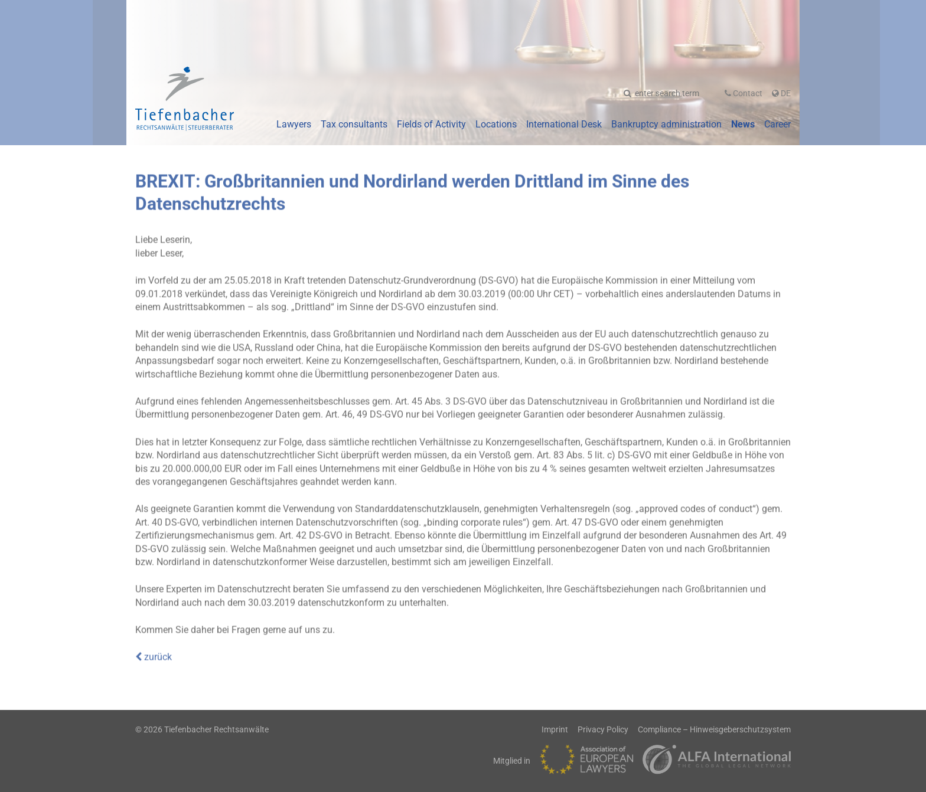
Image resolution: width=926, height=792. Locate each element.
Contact (743, 93)
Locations (496, 124)
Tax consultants (354, 124)
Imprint (555, 729)
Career (777, 124)
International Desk (564, 124)
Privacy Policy (603, 729)
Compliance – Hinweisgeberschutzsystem (714, 729)
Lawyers (293, 124)
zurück (153, 654)
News (743, 124)
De (781, 93)
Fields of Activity (431, 124)
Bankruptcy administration (666, 124)
